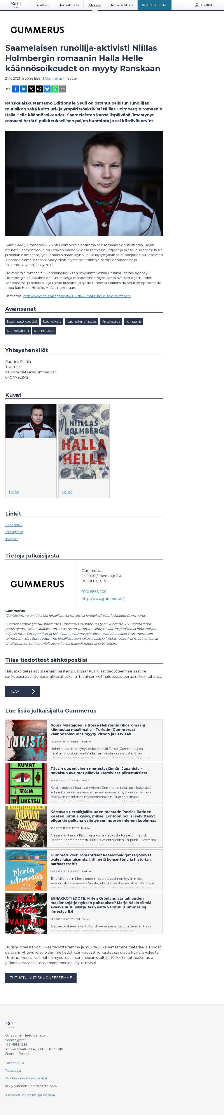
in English (29, 1095)
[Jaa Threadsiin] (39, 89)
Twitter (11, 539)
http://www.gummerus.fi (103, 599)
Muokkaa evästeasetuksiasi (26, 1078)
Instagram (14, 532)
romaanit (133, 321)
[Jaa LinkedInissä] (23, 89)
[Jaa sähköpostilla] (62, 89)
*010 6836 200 (94, 592)
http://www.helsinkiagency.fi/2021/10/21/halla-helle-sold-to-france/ (77, 296)
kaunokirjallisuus (81, 321)
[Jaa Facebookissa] (15, 89)
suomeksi (12, 1095)
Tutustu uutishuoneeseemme (41, 978)
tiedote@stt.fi (15, 1040)
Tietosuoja (13, 1071)
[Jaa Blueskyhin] (47, 89)
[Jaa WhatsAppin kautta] (54, 89)
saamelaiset (44, 331)
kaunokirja (52, 321)
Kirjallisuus (111, 321)
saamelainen (18, 331)
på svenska (46, 1095)
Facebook (14, 525)
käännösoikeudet (22, 321)
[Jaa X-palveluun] (31, 89)
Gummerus (53, 78)
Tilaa (23, 691)
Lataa (14, 492)
